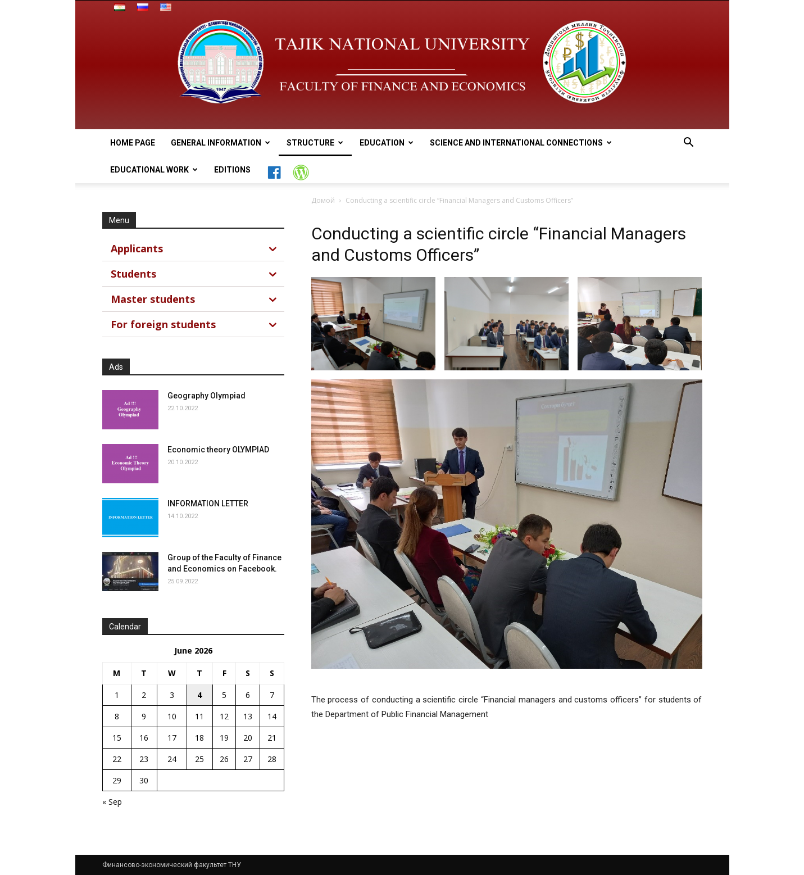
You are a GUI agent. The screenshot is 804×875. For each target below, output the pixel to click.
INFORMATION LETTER (207, 503)
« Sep (112, 801)
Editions (232, 169)
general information (220, 142)
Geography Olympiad (206, 395)
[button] (688, 143)
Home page (132, 142)
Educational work (154, 169)
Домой (323, 200)
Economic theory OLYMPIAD (218, 449)
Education (387, 142)
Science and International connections (521, 142)
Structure (315, 142)
